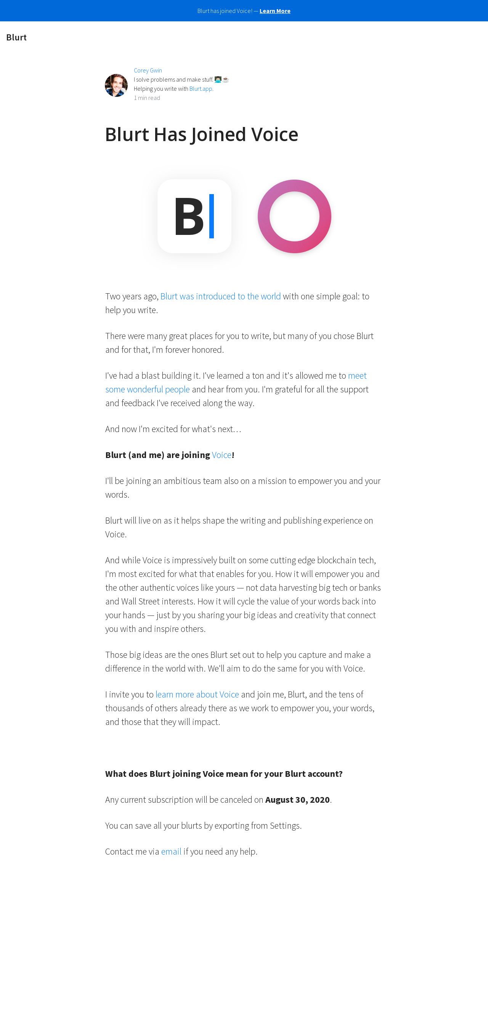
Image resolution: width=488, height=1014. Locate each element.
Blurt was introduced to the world (221, 296)
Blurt (16, 37)
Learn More (275, 10)
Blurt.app (200, 88)
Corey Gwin (148, 70)
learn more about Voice (197, 694)
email (171, 851)
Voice (221, 455)
